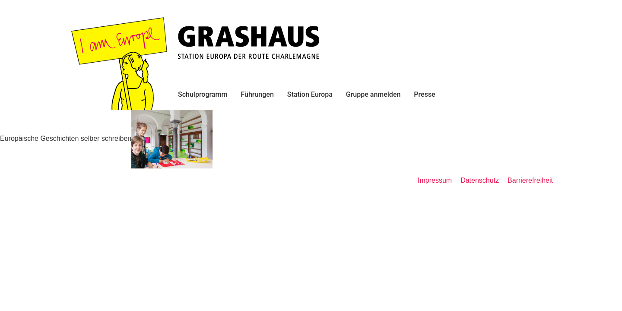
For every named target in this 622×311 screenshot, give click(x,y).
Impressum (435, 180)
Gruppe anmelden (373, 94)
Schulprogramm (202, 94)
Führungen (257, 94)
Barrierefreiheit (530, 180)
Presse (424, 94)
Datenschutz (479, 180)
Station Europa (310, 94)
